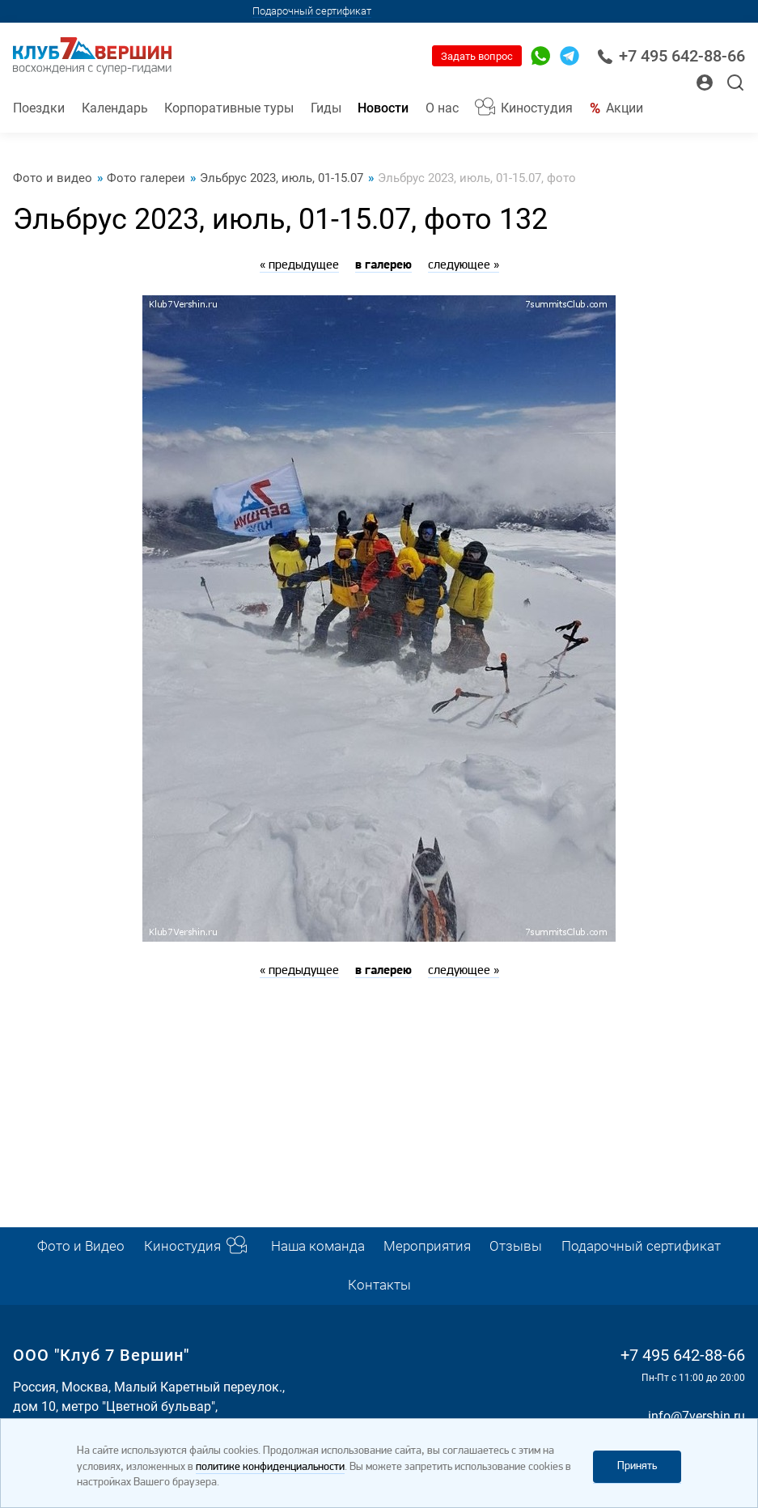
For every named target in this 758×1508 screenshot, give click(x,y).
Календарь (115, 108)
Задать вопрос (477, 56)
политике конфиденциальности (270, 1467)
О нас (442, 108)
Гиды (326, 108)
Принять (637, 1466)
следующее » (463, 265)
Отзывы (515, 1246)
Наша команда (318, 1246)
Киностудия (537, 108)
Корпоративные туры (229, 108)
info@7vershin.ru (696, 1416)
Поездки (39, 108)
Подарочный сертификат (311, 11)
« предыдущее (299, 265)
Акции (624, 108)
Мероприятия (427, 1246)
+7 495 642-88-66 (671, 56)
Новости (383, 108)
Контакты (379, 1285)
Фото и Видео (81, 1246)
